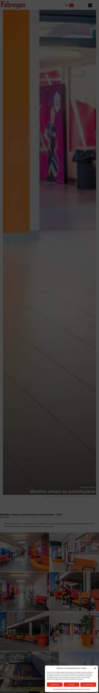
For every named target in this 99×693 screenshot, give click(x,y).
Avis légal (87, 689)
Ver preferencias (88, 684)
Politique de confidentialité (76, 689)
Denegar (71, 684)
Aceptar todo (55, 684)
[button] (95, 668)
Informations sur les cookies (60, 689)
